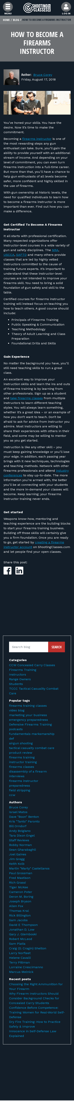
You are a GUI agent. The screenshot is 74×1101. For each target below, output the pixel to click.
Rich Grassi (17, 882)
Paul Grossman (20, 873)
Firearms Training (22, 670)
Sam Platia (17, 943)
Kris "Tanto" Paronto (24, 821)
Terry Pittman (19, 962)
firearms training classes (28, 705)
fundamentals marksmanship (31, 734)
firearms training (22, 757)
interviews (16, 776)
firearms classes (21, 767)
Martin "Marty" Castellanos (29, 868)
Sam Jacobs (18, 920)
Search (57, 647)
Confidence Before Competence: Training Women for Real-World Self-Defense (37, 1012)
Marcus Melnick (21, 972)
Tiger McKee (18, 887)
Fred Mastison (19, 878)
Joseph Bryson (20, 901)
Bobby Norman (20, 845)
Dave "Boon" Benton (24, 817)
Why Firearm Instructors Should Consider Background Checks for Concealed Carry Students (34, 998)
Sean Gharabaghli (22, 849)
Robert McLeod (20, 939)
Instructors (17, 674)
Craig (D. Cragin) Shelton (27, 948)
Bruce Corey (42, 75)
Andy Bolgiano (20, 831)
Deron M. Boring (21, 896)
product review (20, 753)
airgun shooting (21, 743)
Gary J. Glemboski (23, 934)
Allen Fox (16, 906)
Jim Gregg (17, 859)
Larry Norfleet (20, 953)
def (11, 738)
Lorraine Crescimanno (26, 967)
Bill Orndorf (17, 826)
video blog (16, 710)
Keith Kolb (16, 864)
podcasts (16, 729)
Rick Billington (20, 915)
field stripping (19, 790)
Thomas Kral (19, 911)
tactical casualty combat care (31, 748)
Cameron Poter (20, 892)
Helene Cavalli (20, 958)
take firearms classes (26, 398)
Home (6, 20)
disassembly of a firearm (28, 771)
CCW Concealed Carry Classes (32, 665)
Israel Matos (18, 812)
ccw (12, 795)
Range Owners (20, 679)
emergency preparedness (28, 720)
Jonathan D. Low (21, 929)
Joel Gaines (17, 854)
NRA (55, 250)
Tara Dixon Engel (22, 835)
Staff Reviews (19, 840)
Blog (16, 20)
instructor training (23, 762)
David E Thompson (23, 925)
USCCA (9, 255)
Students (16, 684)
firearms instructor (37, 139)
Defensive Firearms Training (30, 724)
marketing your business (28, 715)
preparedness (19, 785)
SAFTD (21, 255)
